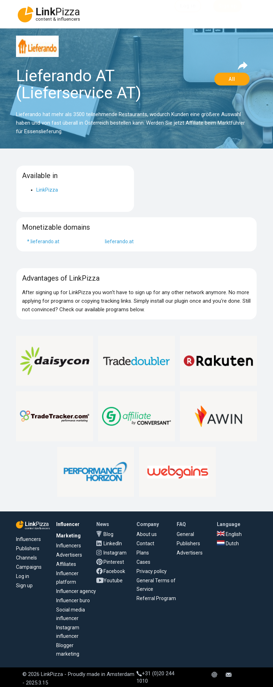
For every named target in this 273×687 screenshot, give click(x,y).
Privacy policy (151, 571)
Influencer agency (76, 591)
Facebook (114, 571)
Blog (108, 534)
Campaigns (29, 567)
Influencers (28, 539)
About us (146, 534)
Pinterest (113, 562)
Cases (143, 562)
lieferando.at (119, 241)
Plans (142, 553)
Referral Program (156, 598)
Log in (22, 576)
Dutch (228, 543)
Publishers (27, 548)
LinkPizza (47, 190)
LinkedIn (112, 543)
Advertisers (69, 555)
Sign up (24, 585)
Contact (145, 543)
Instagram (115, 553)
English (229, 534)
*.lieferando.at (43, 241)
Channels (26, 558)
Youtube (113, 580)
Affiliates (66, 564)
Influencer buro (73, 600)
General (185, 534)
